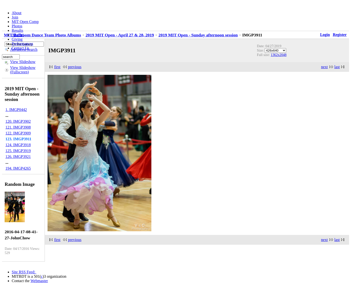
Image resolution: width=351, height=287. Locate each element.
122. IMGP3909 (18, 133)
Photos (17, 26)
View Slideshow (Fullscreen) (22, 70)
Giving (17, 39)
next (324, 67)
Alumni (18, 35)
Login (325, 35)
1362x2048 (279, 55)
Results (17, 30)
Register (340, 35)
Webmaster (39, 281)
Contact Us (20, 48)
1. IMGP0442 (16, 110)
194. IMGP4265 (18, 168)
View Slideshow (22, 62)
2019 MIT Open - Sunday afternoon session (198, 35)
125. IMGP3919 (18, 151)
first (57, 67)
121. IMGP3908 (18, 127)
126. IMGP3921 (18, 157)
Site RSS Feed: (24, 272)
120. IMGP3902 (18, 121)
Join (15, 17)
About (16, 13)
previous (74, 67)
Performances (22, 44)
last (337, 67)
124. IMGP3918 (18, 145)
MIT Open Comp (25, 22)
